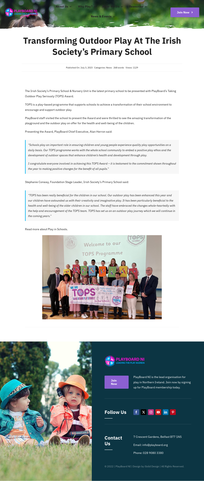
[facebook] (136, 412)
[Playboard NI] (21, 8)
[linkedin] (165, 412)
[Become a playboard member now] (185, 12)
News (109, 67)
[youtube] (158, 412)
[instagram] (151, 412)
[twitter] (143, 412)
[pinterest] (173, 412)
